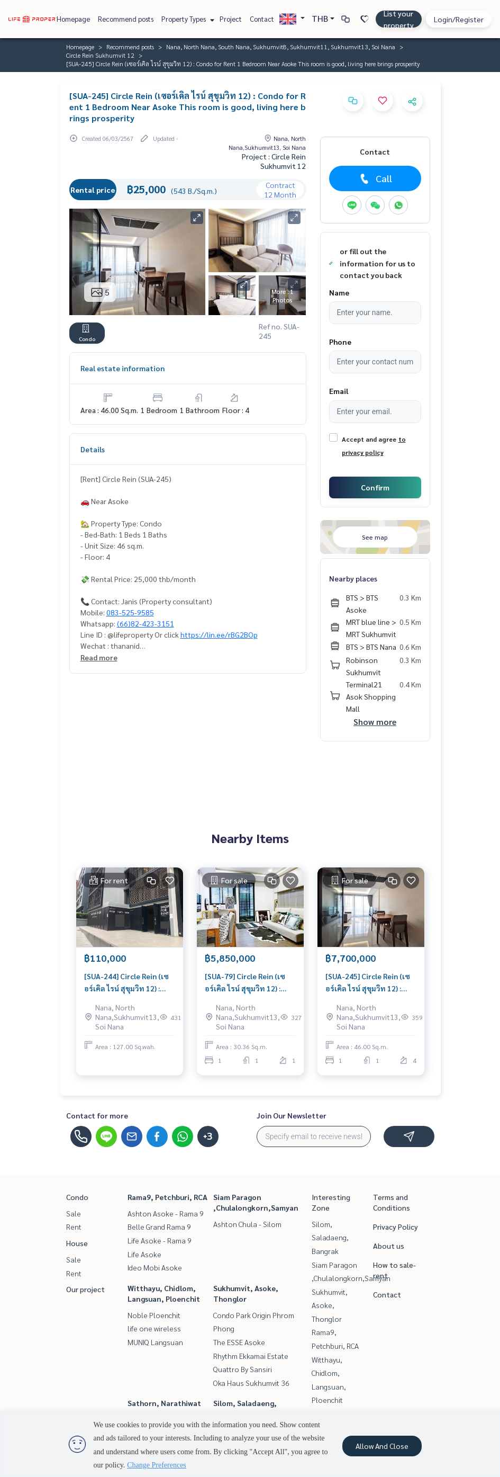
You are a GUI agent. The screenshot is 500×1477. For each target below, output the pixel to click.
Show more (374, 721)
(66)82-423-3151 (145, 623)
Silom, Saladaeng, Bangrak (330, 1237)
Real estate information (122, 368)
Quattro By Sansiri (242, 1369)
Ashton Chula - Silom (247, 1224)
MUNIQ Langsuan (155, 1342)
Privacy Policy (395, 1226)
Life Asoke (144, 1254)
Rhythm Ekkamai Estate (250, 1355)
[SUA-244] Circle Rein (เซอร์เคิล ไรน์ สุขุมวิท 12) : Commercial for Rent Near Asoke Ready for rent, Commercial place (129, 982)
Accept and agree (369, 439)
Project (231, 18)
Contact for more (97, 1115)
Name (339, 292)
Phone (340, 341)
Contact (262, 18)
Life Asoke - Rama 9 (160, 1240)
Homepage (73, 18)
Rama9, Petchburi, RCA (167, 1197)
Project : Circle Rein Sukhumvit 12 (274, 161)
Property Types (186, 18)
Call (375, 178)
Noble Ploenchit (154, 1315)
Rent (73, 1226)
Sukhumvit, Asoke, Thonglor (330, 1305)
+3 (207, 1136)
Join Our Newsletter (291, 1115)
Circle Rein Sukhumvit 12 (100, 55)
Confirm (375, 487)
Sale (73, 1213)
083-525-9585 (130, 612)
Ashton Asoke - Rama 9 (166, 1213)
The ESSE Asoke (239, 1342)
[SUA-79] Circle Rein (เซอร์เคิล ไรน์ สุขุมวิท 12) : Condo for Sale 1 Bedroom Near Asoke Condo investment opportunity (250, 982)
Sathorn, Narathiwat (164, 1403)
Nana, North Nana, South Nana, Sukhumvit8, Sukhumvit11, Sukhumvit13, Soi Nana (280, 46)
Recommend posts (125, 18)
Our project (85, 1289)
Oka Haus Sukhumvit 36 (251, 1383)
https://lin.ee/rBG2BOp (219, 634)
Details (92, 449)
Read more (98, 657)
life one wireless (154, 1328)
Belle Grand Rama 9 (159, 1226)
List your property (399, 19)
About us (388, 1245)
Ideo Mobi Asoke (155, 1267)
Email (338, 391)
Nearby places (353, 578)
